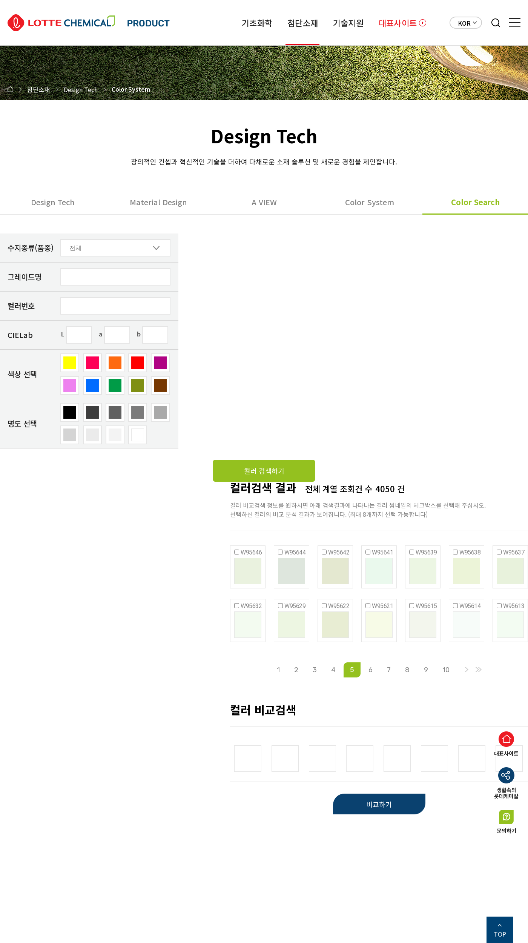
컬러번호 (21, 305)
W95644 (294, 552)
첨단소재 (302, 23)
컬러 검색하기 (264, 471)
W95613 (513, 606)
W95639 (426, 552)
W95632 (251, 606)
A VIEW (264, 202)
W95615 (426, 606)
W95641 (382, 552)
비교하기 (379, 804)
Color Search (475, 202)
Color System (369, 202)
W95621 (382, 606)
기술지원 (348, 23)
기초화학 (257, 23)
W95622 (338, 606)
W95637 (513, 552)
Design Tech (53, 202)
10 (446, 670)
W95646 (251, 552)
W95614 (469, 606)
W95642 (338, 552)
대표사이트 (398, 23)
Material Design (158, 202)
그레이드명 (24, 276)
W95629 (294, 606)
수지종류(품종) (31, 247)
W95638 (469, 552)
